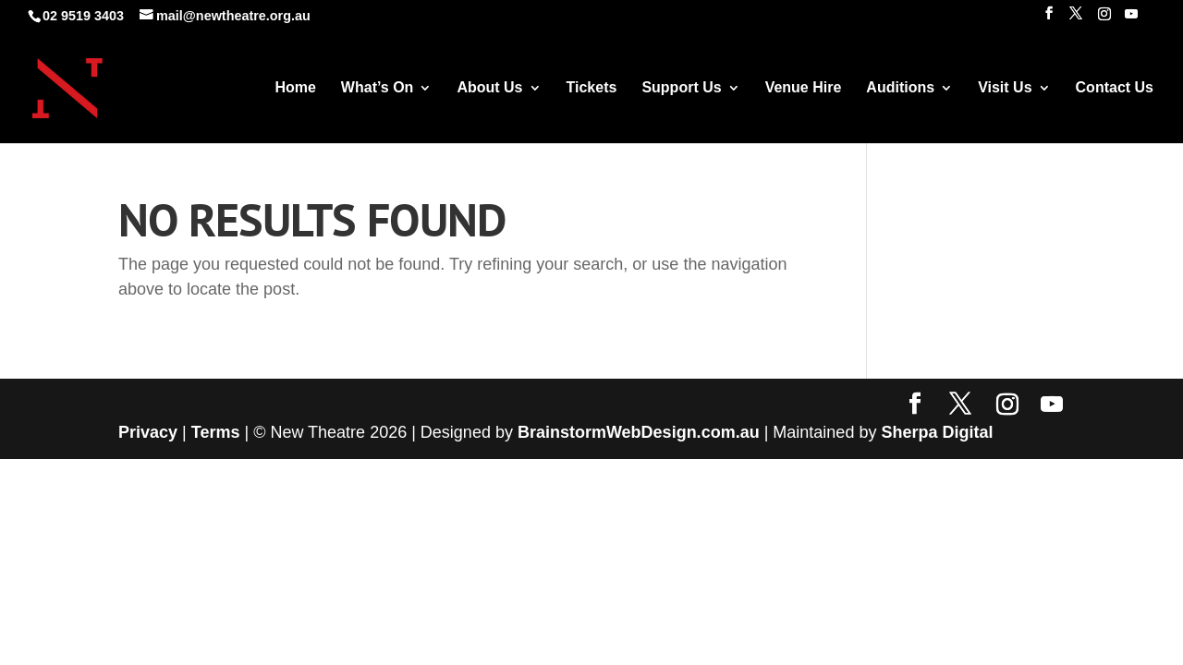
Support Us (681, 88)
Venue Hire (803, 88)
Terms (215, 432)
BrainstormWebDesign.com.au (639, 432)
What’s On (377, 88)
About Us (489, 88)
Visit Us (1004, 88)
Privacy (147, 432)
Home (294, 88)
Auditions (900, 88)
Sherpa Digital (937, 432)
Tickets (592, 88)
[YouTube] (1131, 18)
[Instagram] (1104, 18)
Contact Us (1114, 88)
